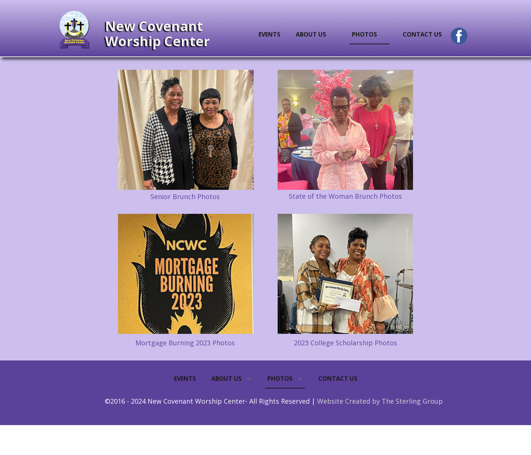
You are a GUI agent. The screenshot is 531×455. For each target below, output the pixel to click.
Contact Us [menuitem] (422, 34)
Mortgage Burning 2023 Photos (185, 342)
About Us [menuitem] (311, 34)
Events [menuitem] (269, 34)
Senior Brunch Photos (185, 196)
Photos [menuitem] (364, 34)
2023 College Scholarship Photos (345, 342)
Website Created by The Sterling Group (380, 401)
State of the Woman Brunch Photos (345, 196)
